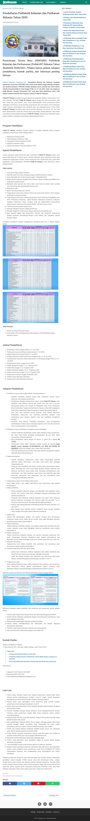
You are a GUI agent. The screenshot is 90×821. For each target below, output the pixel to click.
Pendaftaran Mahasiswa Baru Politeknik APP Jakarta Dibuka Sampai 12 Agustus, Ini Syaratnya (74, 25)
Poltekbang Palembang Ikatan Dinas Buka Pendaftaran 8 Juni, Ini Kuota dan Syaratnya (74, 61)
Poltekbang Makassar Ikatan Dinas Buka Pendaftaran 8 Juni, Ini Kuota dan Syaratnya (75, 76)
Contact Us (56, 812)
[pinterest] (38, 783)
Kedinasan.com (21, 82)
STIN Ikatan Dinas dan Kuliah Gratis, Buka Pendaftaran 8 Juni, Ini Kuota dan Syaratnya (75, 40)
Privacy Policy (41, 812)
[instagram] (50, 804)
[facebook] (10, 783)
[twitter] (24, 783)
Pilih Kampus (51, 2)
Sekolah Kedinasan (9, 82)
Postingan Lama (53, 795)
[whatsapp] (52, 783)
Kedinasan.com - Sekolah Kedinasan (47, 818)
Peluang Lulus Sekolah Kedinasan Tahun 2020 (22, 654)
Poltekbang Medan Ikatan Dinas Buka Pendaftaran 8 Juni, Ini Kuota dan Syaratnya (74, 69)
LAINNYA (63, 2)
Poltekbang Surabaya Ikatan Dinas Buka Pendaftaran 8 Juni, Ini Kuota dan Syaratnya (74, 84)
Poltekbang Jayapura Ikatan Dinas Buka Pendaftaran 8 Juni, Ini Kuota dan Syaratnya (74, 53)
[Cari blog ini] (86, 2)
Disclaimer (49, 812)
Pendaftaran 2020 (36, 2)
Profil (24, 2)
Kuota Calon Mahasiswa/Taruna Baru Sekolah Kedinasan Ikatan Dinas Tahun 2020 (32, 661)
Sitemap (33, 812)
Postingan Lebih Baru (10, 795)
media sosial (28, 769)
